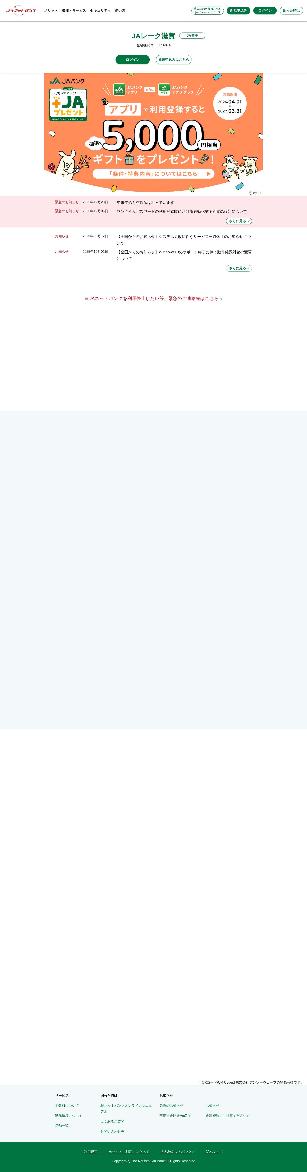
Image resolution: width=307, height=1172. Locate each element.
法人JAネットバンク (176, 1152)
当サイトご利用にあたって (129, 1152)
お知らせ (212, 1105)
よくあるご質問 (112, 1121)
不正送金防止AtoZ (173, 1116)
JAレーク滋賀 (153, 36)
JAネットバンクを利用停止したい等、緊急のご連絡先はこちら (153, 298)
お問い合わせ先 (112, 1131)
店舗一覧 (62, 1126)
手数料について (67, 1105)
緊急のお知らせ (171, 1105)
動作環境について (68, 1116)
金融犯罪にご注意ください (226, 1116)
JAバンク (213, 1152)
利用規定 (91, 1152)
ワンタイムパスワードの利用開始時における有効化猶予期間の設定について (182, 211)
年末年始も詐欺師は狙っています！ (147, 202)
